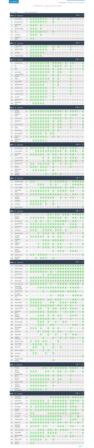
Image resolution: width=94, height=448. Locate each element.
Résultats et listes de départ (76, 2)
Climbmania (62, 2)
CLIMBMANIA (13, 1)
